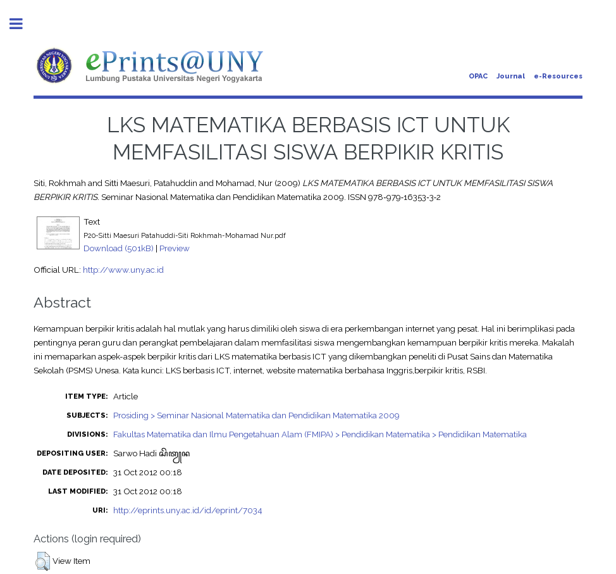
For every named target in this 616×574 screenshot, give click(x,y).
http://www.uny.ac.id (123, 270)
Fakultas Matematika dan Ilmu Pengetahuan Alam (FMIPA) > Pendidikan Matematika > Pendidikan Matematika (320, 434)
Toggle (23, 23)
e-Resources (558, 76)
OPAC (478, 76)
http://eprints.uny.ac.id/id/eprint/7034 (187, 510)
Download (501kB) (118, 248)
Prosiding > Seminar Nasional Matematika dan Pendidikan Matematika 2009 (256, 415)
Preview (174, 248)
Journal (510, 76)
